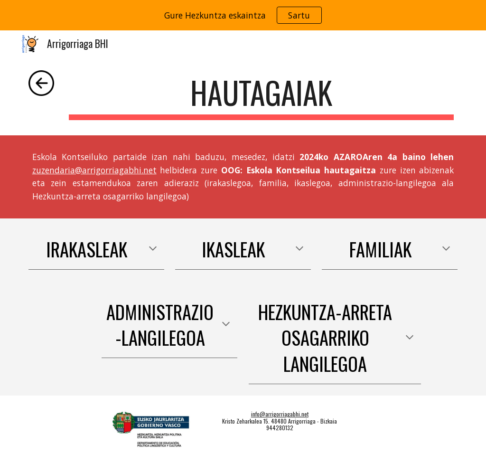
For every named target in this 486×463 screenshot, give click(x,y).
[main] (261, 97)
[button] (152, 249)
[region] (243, 15)
